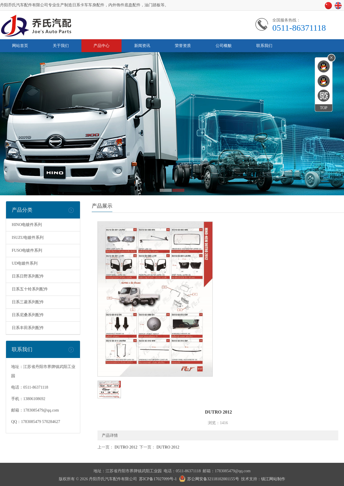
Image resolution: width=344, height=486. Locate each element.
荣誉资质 (183, 46)
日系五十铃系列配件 (30, 289)
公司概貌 (224, 46)
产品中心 (101, 46)
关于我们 (61, 46)
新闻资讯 (142, 46)
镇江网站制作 (273, 479)
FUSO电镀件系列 (27, 250)
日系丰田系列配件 (28, 328)
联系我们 (264, 46)
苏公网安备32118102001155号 (213, 479)
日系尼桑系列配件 (28, 315)
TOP (323, 108)
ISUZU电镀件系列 (28, 237)
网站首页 (20, 46)
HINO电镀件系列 (27, 225)
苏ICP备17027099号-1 (158, 479)
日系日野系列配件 (28, 276)
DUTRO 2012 (125, 447)
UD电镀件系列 (25, 263)
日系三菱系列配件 (28, 302)
